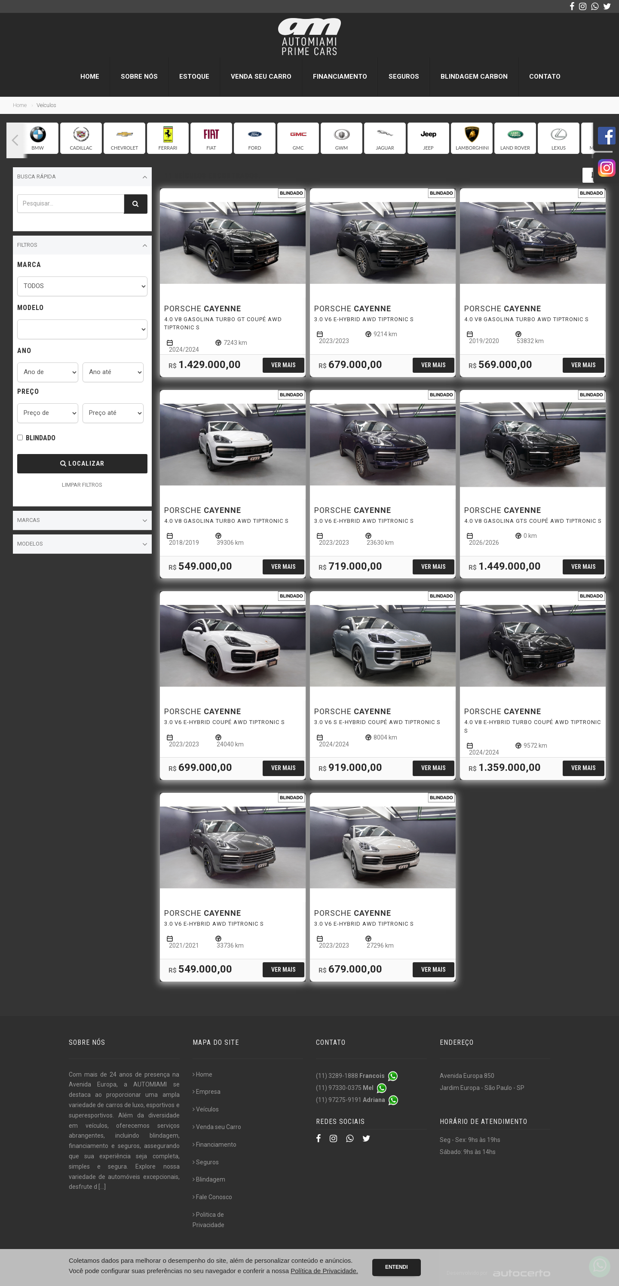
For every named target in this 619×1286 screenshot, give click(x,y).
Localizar (82, 463)
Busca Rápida (82, 177)
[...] (102, 1186)
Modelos (82, 544)
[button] (15, 140)
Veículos (206, 1109)
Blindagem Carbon (474, 76)
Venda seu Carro (261, 76)
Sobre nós (139, 76)
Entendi (396, 1267)
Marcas (82, 521)
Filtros (82, 245)
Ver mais (283, 365)
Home (89, 76)
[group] (37, 138)
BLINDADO (40, 438)
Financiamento (340, 76)
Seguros (404, 76)
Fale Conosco (212, 1197)
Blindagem (209, 1179)
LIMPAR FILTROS (82, 485)
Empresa (207, 1091)
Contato (545, 76)
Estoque (194, 76)
